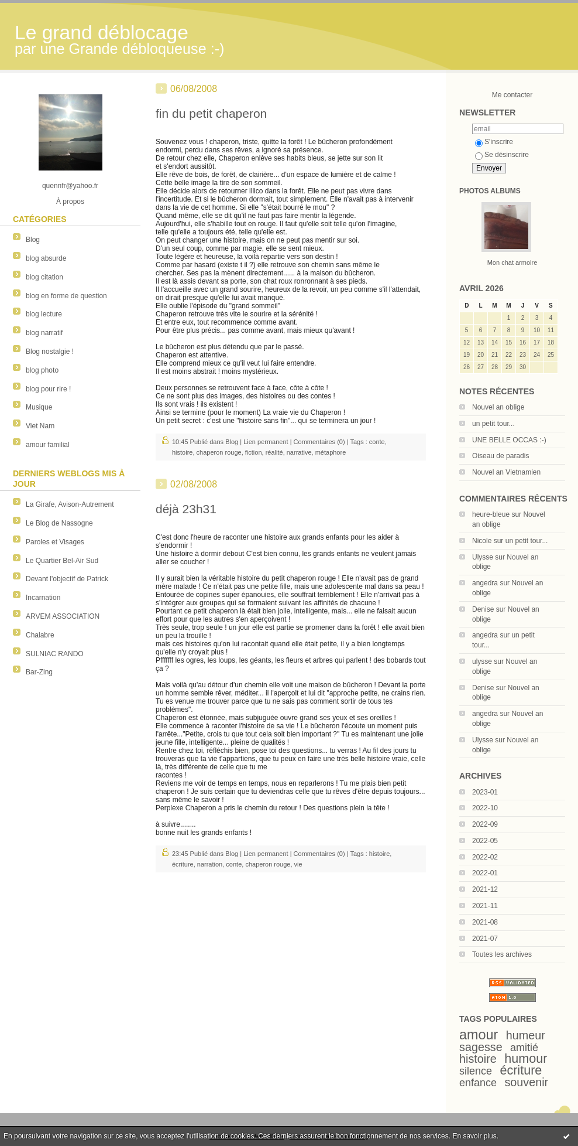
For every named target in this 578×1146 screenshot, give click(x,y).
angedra (485, 583)
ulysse (482, 661)
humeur (525, 1035)
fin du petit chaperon (211, 113)
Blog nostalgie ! (50, 351)
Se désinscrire (502, 155)
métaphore (330, 452)
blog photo (42, 370)
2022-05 (485, 841)
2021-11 (485, 906)
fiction (253, 452)
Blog (33, 240)
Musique (39, 407)
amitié (524, 1047)
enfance (478, 1083)
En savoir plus (474, 1136)
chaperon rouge (219, 452)
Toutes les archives (502, 954)
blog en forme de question (66, 296)
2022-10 (485, 808)
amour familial (48, 445)
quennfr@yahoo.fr (70, 186)
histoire (478, 1058)
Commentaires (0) (319, 441)
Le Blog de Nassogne (59, 523)
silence (475, 1071)
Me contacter (512, 95)
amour (478, 1034)
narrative (299, 452)
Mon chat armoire (512, 262)
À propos (70, 201)
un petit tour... (493, 423)
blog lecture (44, 314)
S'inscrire (494, 142)
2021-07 (485, 938)
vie (298, 864)
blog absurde (46, 258)
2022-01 (485, 873)
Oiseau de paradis (500, 456)
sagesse (481, 1047)
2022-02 (485, 857)
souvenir (526, 1082)
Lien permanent (265, 441)
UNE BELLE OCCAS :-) (509, 440)
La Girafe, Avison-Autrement (70, 504)
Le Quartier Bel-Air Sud (62, 561)
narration (209, 864)
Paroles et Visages (55, 542)
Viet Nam (40, 426)
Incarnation (43, 598)
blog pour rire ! (48, 389)
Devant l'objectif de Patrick (67, 579)
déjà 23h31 (186, 509)
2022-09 (485, 824)
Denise (483, 609)
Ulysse (482, 557)
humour (525, 1058)
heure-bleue (491, 514)
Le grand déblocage (101, 32)
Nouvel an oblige (498, 407)
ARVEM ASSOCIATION (62, 616)
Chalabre (40, 635)
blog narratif (44, 333)
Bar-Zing (39, 672)
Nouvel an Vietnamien (506, 472)
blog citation (44, 277)
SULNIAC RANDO (55, 654)
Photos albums (490, 191)
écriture (521, 1070)
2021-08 (485, 922)
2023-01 (485, 792)
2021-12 (485, 889)
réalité (274, 452)
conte (377, 441)
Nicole (481, 541)
